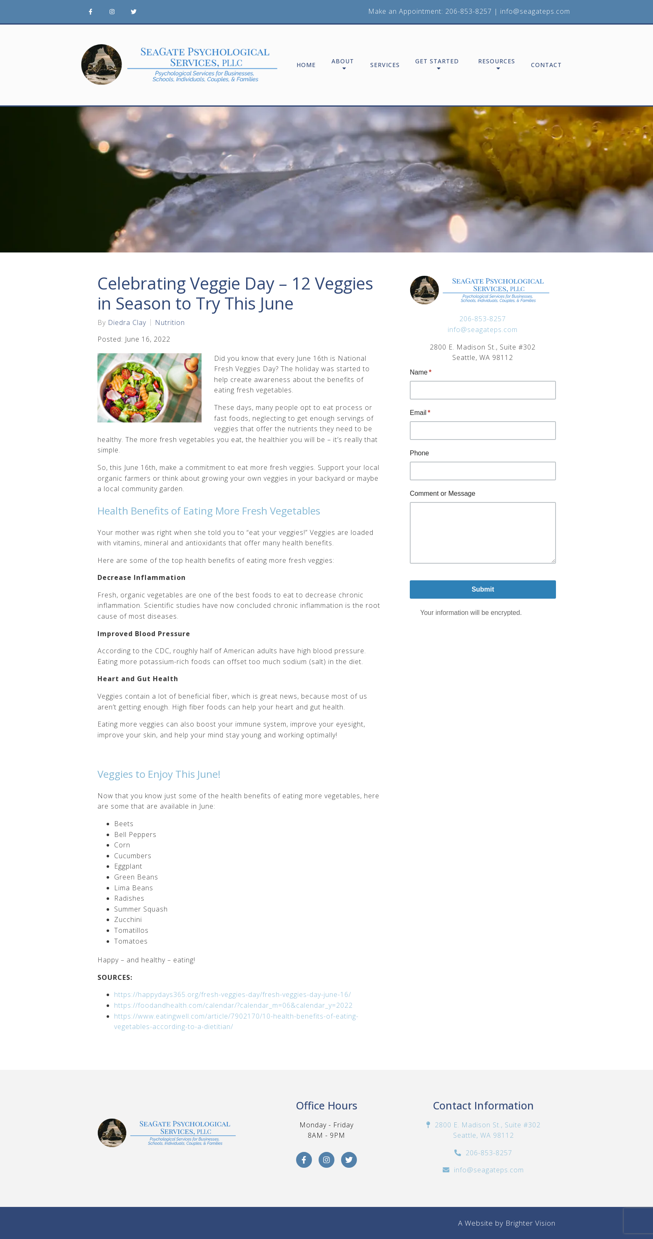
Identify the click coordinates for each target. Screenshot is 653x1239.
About (342, 61)
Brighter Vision (531, 1223)
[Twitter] (133, 11)
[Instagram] (112, 11)
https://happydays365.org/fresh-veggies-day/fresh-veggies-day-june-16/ (233, 994)
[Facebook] (90, 11)
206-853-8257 (468, 11)
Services (385, 65)
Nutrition (170, 322)
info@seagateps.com (535, 11)
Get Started (437, 61)
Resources (496, 61)
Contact (546, 65)
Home (306, 65)
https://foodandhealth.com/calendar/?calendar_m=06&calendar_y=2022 (234, 1005)
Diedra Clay (127, 322)
